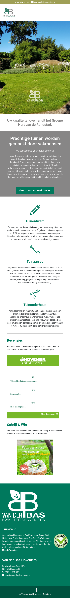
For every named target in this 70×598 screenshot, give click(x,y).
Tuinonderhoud (35, 305)
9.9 (33, 390)
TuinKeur (47, 594)
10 (33, 377)
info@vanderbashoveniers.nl (17, 575)
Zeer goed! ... (15, 394)
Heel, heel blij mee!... (18, 407)
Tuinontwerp (35, 221)
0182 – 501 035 (12, 572)
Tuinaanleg (35, 262)
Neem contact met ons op (35, 190)
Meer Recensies (49, 414)
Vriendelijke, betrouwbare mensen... (24, 381)
